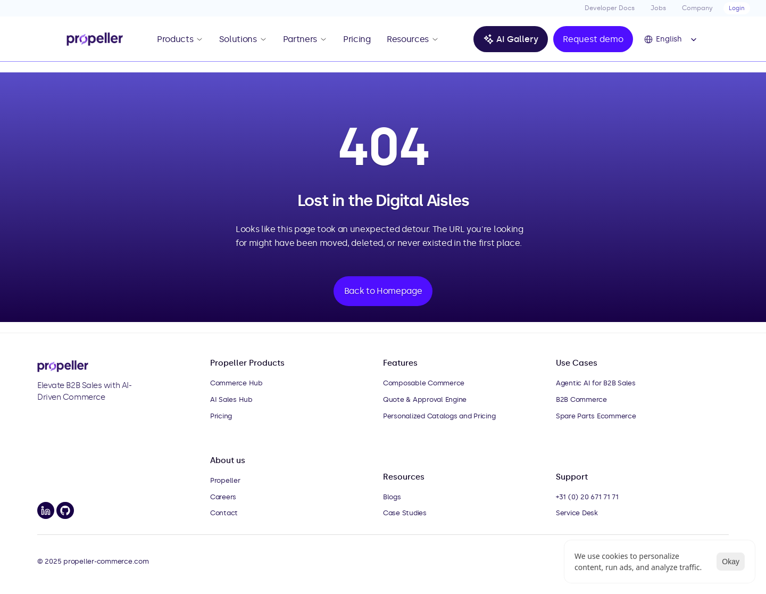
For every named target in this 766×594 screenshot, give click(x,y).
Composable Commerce (423, 383)
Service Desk (577, 513)
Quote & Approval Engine (425, 399)
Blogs (392, 497)
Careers (223, 497)
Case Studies (405, 513)
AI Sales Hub (231, 399)
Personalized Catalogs (420, 416)
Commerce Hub (236, 383)
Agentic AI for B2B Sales (596, 383)
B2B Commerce (581, 399)
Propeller (225, 480)
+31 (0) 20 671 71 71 (587, 497)
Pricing (221, 416)
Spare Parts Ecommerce (596, 416)
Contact (224, 513)
